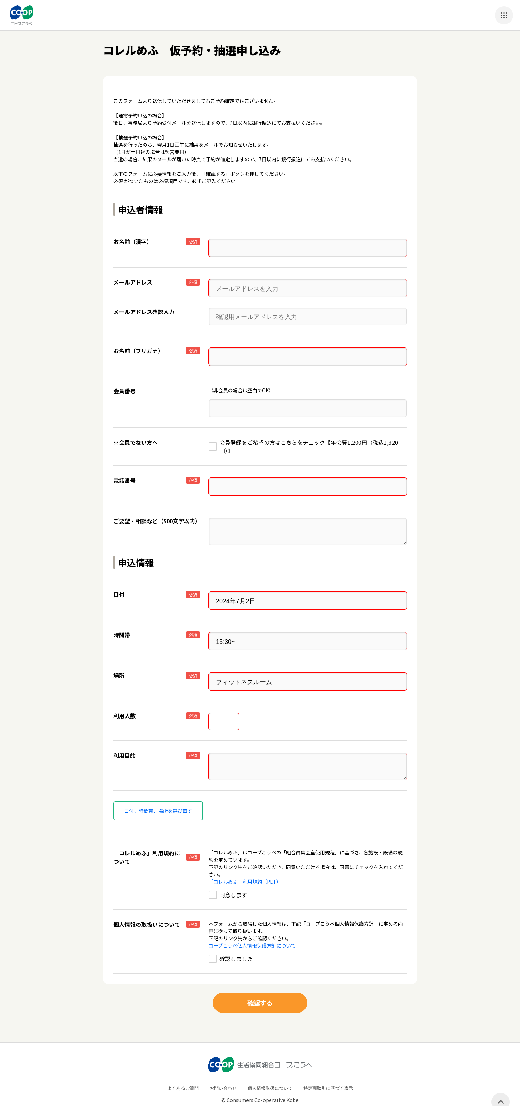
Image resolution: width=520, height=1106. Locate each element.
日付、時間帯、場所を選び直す (158, 795)
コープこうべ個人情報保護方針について (252, 930)
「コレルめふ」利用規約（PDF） (245, 866)
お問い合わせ (223, 1073)
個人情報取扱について (270, 1073)
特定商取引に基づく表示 (328, 1073)
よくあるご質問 (183, 1073)
